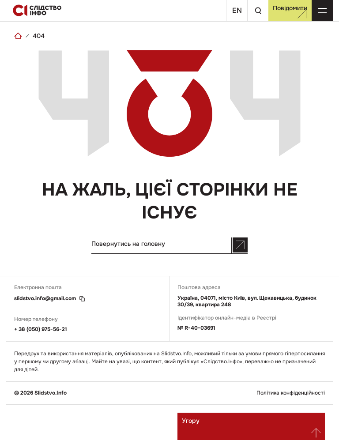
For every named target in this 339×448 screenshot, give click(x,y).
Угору (251, 427)
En (237, 10)
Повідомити (290, 11)
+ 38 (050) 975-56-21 (40, 329)
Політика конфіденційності (290, 393)
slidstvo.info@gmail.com (45, 298)
